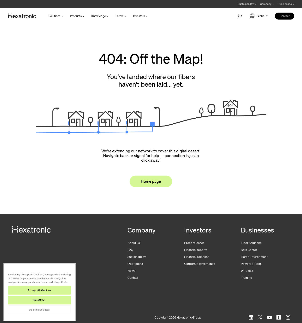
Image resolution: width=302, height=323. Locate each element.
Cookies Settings (39, 309)
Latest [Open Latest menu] (119, 16)
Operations (135, 264)
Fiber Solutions (251, 243)
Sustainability (136, 257)
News (131, 271)
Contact (132, 277)
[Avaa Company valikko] (267, 4)
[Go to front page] (22, 16)
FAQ (130, 250)
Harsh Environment (254, 257)
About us (133, 243)
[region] (39, 292)
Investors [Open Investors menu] (139, 16)
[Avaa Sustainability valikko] (247, 4)
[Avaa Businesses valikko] (285, 4)
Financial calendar (196, 257)
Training (246, 277)
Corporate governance (199, 264)
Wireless (247, 271)
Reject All (39, 300)
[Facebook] (278, 317)
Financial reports (195, 250)
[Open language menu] (259, 16)
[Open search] (240, 16)
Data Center (249, 250)
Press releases (194, 243)
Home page (151, 181)
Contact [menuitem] (285, 16)
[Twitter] (260, 317)
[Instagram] (288, 317)
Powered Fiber (251, 264)
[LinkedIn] (251, 317)
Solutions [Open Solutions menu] (54, 16)
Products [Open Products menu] (76, 16)
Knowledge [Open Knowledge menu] (98, 16)
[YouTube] (269, 317)
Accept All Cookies (39, 290)
